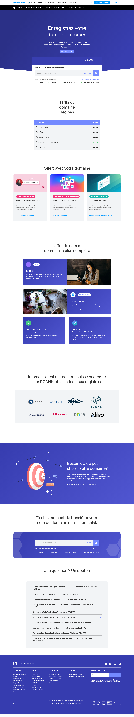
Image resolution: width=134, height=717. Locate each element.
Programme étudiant (19, 689)
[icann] (99, 703)
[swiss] (104, 703)
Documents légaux (67, 700)
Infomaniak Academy (55, 683)
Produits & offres (18, 687)
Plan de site (61, 706)
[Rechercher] (91, 2)
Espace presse (17, 680)
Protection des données (58, 703)
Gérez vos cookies (71, 706)
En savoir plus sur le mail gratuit (30, 216)
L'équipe (15, 676)
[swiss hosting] (117, 703)
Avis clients (16, 694)
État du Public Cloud (37, 689)
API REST (34, 683)
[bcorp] (94, 703)
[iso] (109, 703)
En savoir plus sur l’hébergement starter (103, 216)
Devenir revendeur (54, 674)
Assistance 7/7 (36, 674)
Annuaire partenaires (55, 678)
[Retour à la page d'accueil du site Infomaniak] (19, 2)
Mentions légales (79, 700)
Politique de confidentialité (74, 703)
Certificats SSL (79, 7)
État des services (37, 692)
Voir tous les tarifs (67, 51)
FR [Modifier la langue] (18, 703)
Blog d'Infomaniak (18, 683)
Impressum (16, 692)
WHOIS (34, 685)
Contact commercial (38, 680)
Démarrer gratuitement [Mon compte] (102, 2)
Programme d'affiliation (56, 676)
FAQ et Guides (36, 676)
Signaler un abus (36, 687)
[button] (67, 588)
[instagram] (120, 664)
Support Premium (37, 678)
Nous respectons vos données (104, 681)
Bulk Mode (87, 73)
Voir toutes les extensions (90, 79)
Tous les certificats (18, 685)
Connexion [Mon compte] (116, 2)
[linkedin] (115, 664)
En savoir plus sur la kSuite (67, 216)
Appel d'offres (53, 680)
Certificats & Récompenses (77, 676)
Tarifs (63, 7)
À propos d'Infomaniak (19, 674)
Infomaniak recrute (18, 678)
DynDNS (70, 7)
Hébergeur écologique (75, 674)
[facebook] (106, 664)
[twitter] (110, 664)
